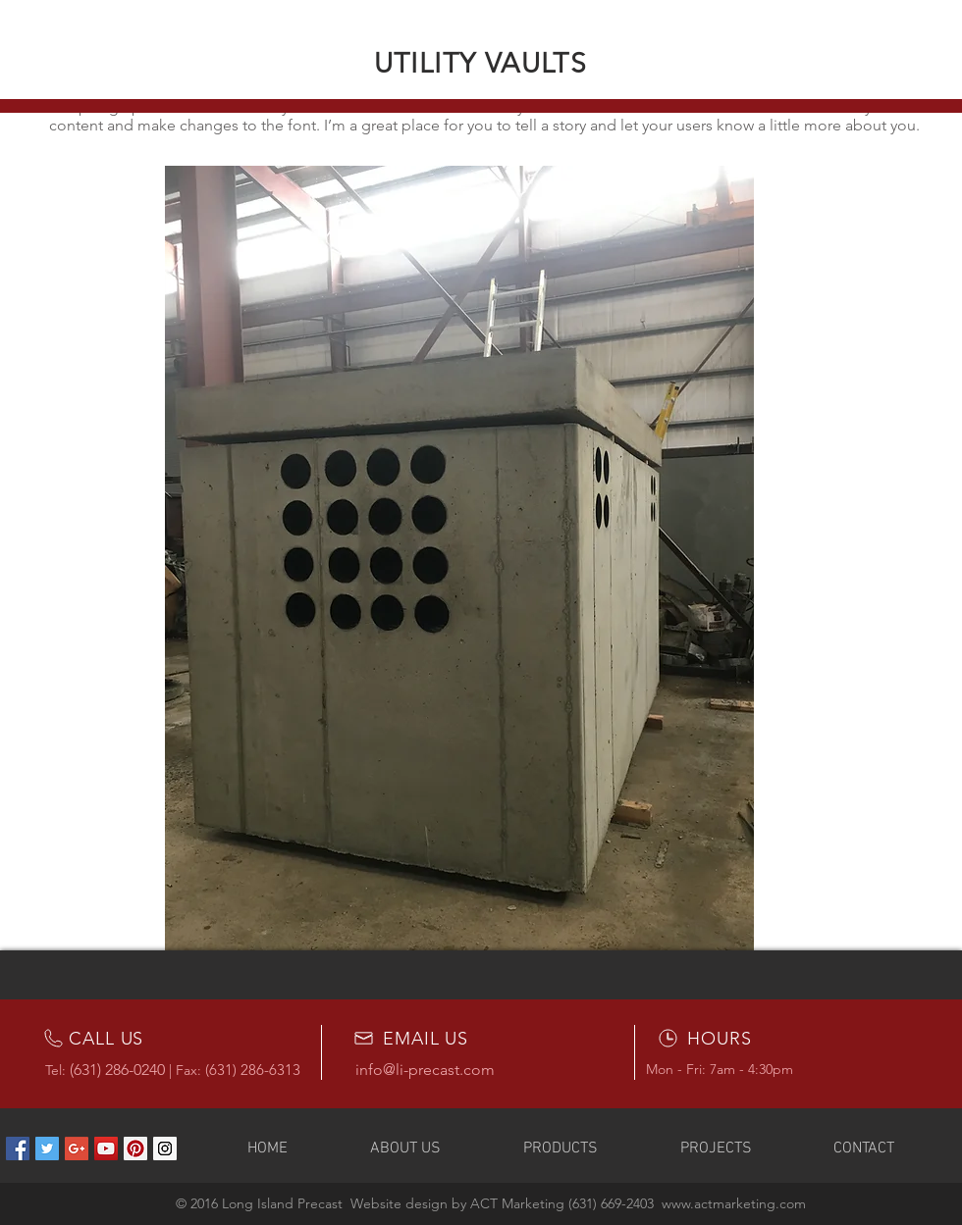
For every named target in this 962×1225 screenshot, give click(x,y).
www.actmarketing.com (734, 1203)
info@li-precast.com (425, 1069)
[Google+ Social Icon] (76, 1148)
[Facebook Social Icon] (17, 1148)
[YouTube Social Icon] (106, 1148)
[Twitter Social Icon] (47, 1148)
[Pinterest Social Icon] (135, 1148)
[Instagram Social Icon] (165, 1148)
